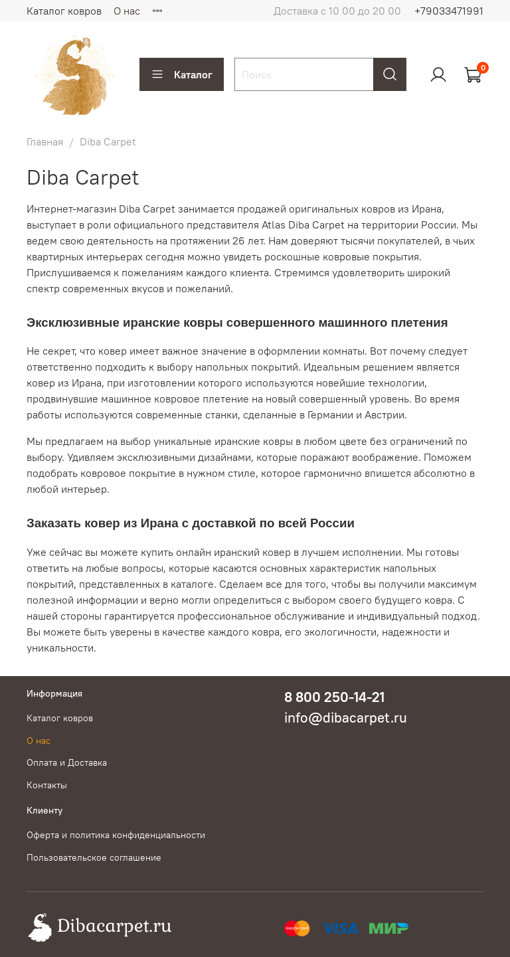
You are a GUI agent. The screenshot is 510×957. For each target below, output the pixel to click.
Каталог (181, 74)
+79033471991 (448, 10)
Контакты (47, 785)
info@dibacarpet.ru (345, 718)
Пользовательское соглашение (94, 857)
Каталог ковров (64, 10)
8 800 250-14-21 (334, 697)
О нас (127, 10)
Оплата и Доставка (67, 762)
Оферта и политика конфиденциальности (116, 835)
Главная (45, 141)
